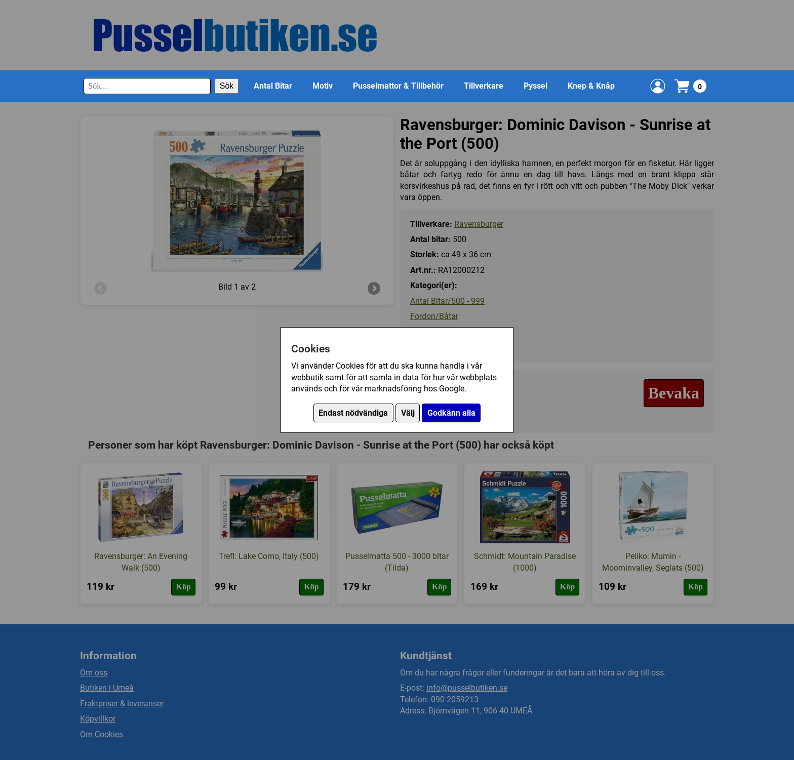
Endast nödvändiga (353, 413)
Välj (408, 413)
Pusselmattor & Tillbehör (398, 86)
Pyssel (535, 86)
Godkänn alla (451, 413)
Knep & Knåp (591, 86)
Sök (227, 86)
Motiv (322, 86)
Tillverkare (483, 86)
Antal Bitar (273, 86)
